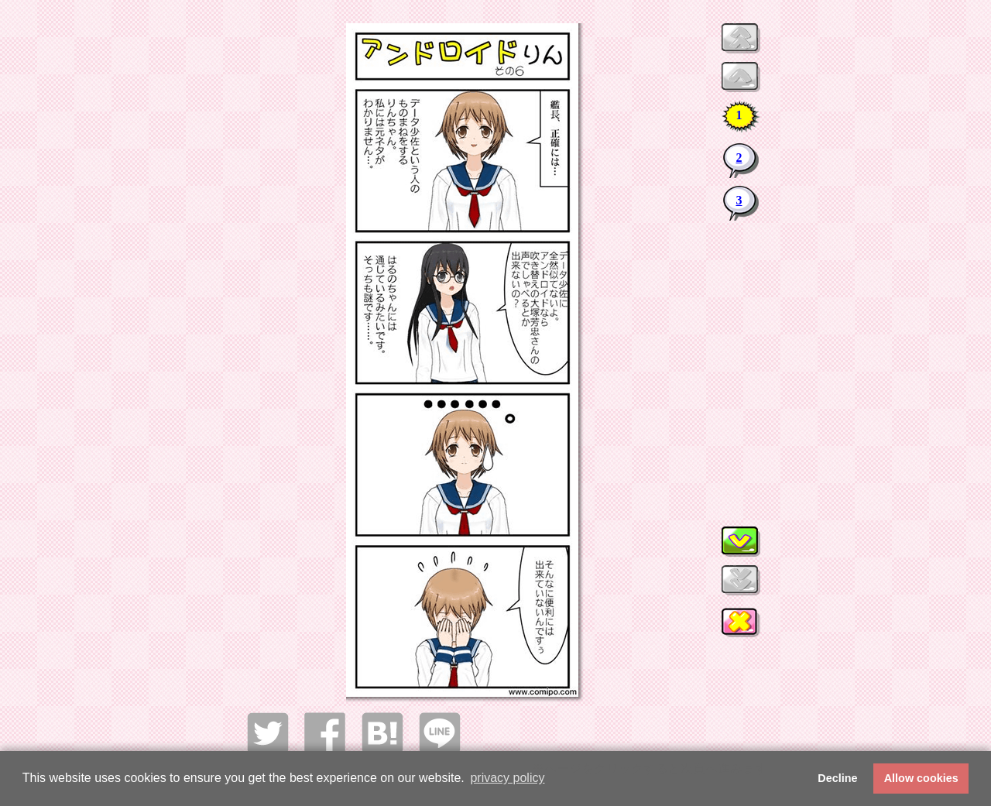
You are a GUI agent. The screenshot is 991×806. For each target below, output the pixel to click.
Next (741, 541)
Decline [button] (837, 778)
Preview (741, 38)
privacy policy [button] (507, 777)
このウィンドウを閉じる (741, 625)
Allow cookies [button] (921, 778)
